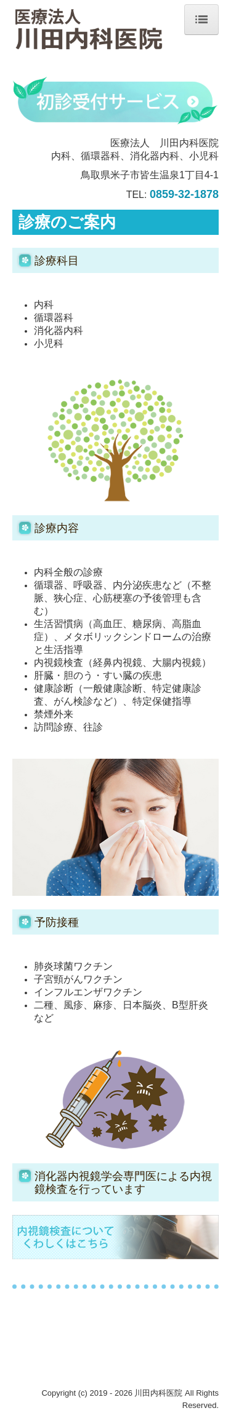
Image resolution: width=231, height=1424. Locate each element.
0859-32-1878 (184, 194)
